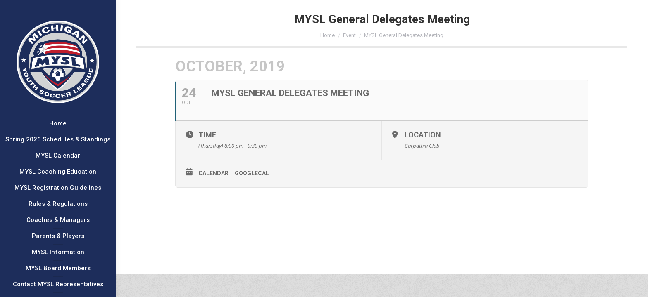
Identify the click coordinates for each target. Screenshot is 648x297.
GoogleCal (252, 173)
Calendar (213, 173)
